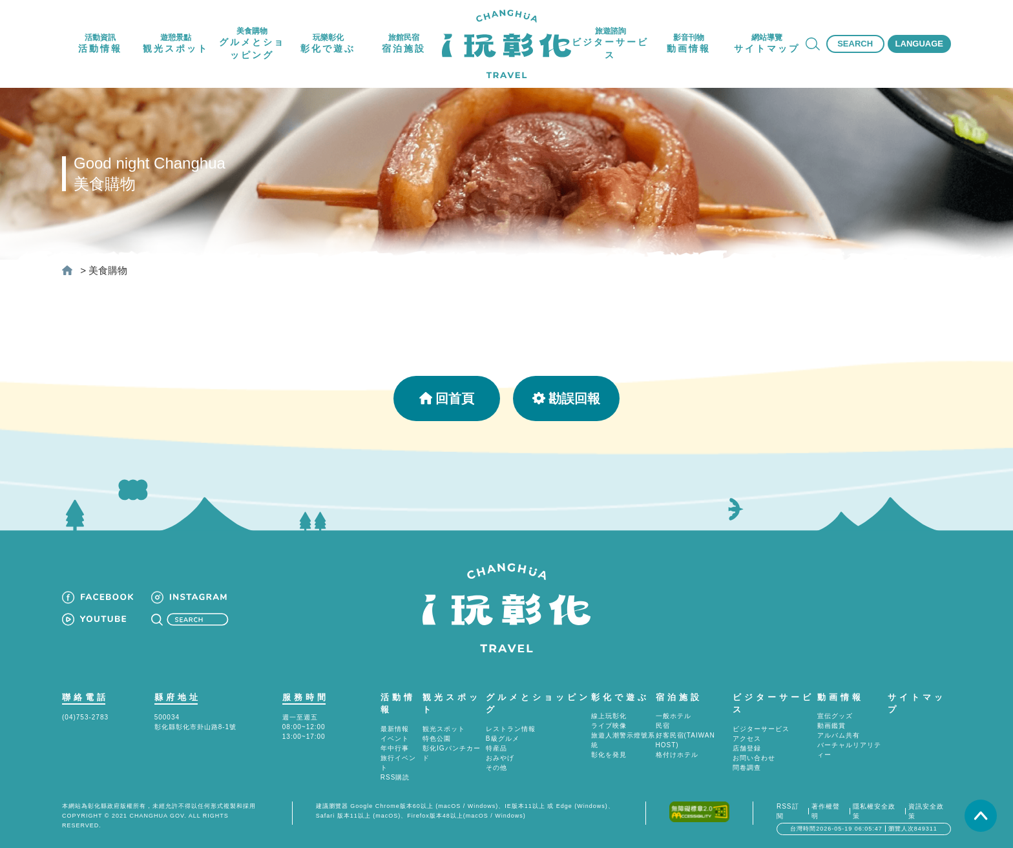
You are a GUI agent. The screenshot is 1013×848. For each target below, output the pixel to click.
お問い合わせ (754, 757)
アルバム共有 (838, 735)
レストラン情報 (511, 728)
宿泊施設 (679, 697)
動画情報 (840, 697)
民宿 (663, 725)
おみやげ (500, 757)
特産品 (496, 748)
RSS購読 (395, 777)
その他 (496, 767)
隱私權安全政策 (874, 811)
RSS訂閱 (788, 811)
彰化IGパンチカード (452, 753)
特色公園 (437, 738)
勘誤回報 (566, 398)
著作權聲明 (825, 811)
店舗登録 (747, 748)
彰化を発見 (609, 754)
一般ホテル (673, 715)
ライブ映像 (609, 725)
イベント (395, 738)
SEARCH (855, 43)
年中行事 (395, 748)
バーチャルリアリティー (849, 749)
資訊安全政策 (926, 811)
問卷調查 (747, 767)
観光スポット (444, 728)
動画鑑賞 (831, 725)
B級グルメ (502, 738)
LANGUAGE (919, 43)
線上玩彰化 (609, 715)
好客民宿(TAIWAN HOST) (685, 740)
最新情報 (395, 728)
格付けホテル (677, 754)
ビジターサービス (761, 728)
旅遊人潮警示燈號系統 (623, 740)
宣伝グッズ (835, 715)
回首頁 (446, 398)
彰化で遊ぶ (620, 697)
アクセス (747, 738)
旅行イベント (398, 762)
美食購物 (108, 270)
